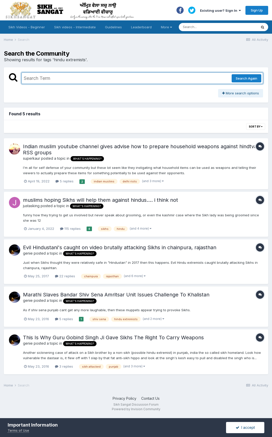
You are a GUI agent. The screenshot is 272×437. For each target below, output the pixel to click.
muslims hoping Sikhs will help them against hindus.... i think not (100, 200)
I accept (245, 427)
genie (28, 253)
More (166, 27)
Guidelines (113, 27)
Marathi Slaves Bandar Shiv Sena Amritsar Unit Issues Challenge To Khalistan (116, 295)
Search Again (246, 78)
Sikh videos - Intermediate (75, 27)
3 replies (64, 366)
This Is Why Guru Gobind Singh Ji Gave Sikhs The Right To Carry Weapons (113, 337)
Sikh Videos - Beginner (26, 27)
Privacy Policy (124, 398)
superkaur (31, 158)
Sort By (256, 126)
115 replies (70, 229)
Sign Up (257, 10)
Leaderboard (141, 27)
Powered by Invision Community (136, 409)
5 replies (64, 181)
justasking (31, 206)
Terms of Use (18, 430)
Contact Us (150, 398)
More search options (240, 93)
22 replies (65, 276)
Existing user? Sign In (220, 10)
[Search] (213, 27)
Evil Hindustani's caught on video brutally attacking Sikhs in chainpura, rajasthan (119, 247)
